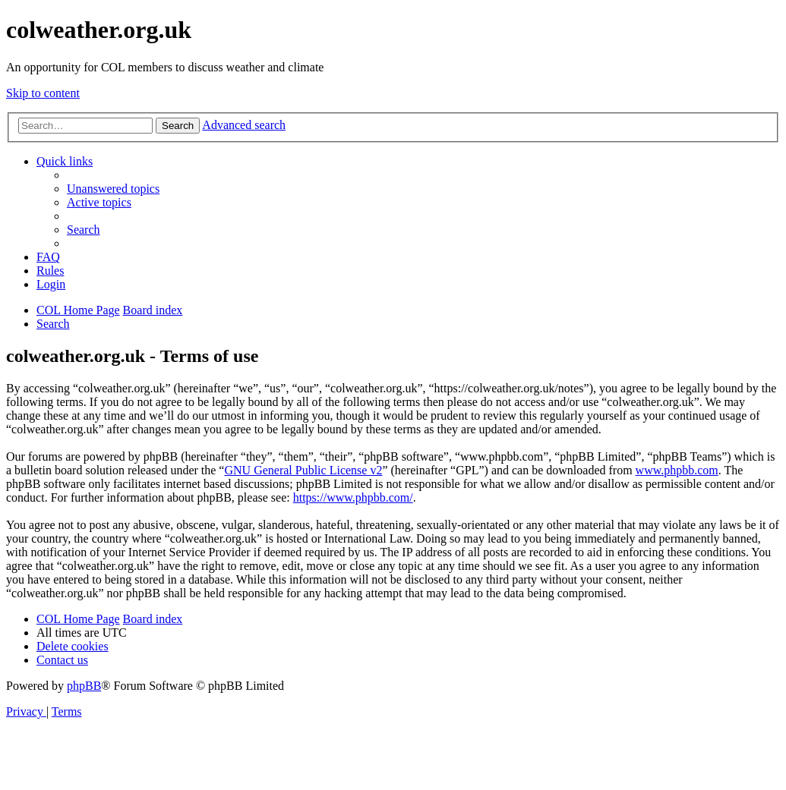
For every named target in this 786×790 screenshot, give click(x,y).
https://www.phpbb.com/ (353, 497)
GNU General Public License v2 (303, 470)
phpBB (84, 685)
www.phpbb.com (677, 470)
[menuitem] (113, 188)
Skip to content (43, 93)
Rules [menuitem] (50, 270)
